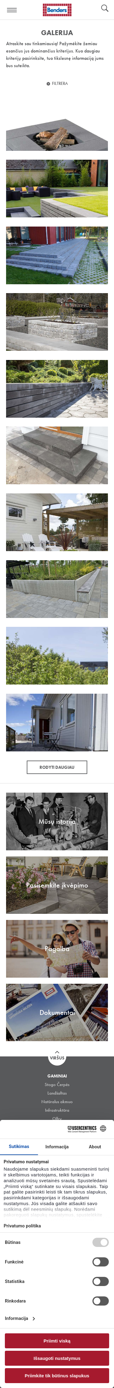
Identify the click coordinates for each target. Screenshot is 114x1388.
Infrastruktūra (57, 1110)
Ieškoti (104, 9)
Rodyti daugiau (57, 767)
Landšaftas (57, 1093)
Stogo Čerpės (57, 1084)
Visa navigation (12, 10)
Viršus (57, 1058)
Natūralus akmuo (57, 1102)
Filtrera (60, 83)
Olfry (57, 1119)
